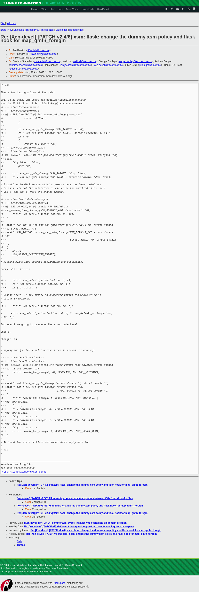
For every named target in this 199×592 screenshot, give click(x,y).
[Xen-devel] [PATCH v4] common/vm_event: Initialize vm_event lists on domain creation (75, 522)
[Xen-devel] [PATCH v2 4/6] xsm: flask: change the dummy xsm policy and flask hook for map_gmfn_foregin (80, 505)
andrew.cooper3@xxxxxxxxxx (26, 65)
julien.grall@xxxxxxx (150, 65)
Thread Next (47, 29)
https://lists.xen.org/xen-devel (23, 472)
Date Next (18, 29)
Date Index (61, 29)
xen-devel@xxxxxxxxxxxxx (108, 65)
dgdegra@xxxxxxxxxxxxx (24, 68)
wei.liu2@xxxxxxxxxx (84, 61)
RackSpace (59, 583)
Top (3, 23)
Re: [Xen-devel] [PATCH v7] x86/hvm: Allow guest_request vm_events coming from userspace (79, 526)
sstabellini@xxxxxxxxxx (47, 61)
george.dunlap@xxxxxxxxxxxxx (135, 61)
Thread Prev (32, 29)
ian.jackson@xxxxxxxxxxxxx (76, 65)
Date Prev (6, 29)
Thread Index (76, 29)
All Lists (11, 23)
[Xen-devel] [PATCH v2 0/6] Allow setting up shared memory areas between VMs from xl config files (75, 498)
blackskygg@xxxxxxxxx (44, 54)
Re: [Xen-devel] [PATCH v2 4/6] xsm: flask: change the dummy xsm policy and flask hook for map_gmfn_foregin (82, 484)
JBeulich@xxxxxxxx (38, 50)
